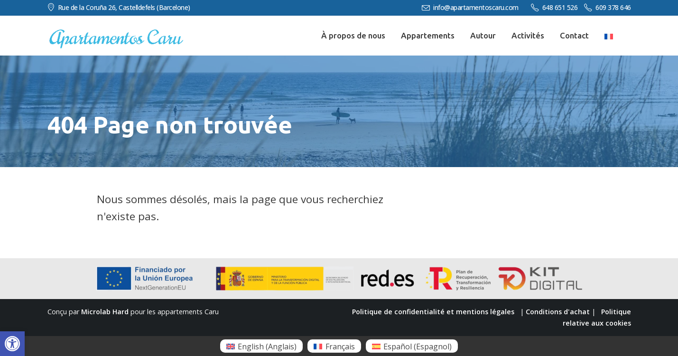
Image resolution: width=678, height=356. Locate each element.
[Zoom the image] (116, 33)
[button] (12, 343)
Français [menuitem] (340, 346)
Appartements (428, 35)
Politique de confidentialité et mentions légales (433, 311)
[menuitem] (261, 346)
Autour (483, 35)
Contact (574, 35)
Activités (527, 35)
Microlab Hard (105, 311)
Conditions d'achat (558, 311)
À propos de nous (353, 35)
